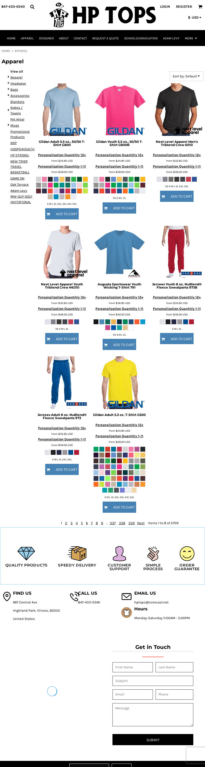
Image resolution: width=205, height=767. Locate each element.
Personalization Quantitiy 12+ (62, 155)
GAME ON (17, 178)
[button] (32, 7)
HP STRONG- (20, 155)
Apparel (16, 77)
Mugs (14, 125)
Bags (14, 89)
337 (113, 523)
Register (184, 7)
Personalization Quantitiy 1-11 (62, 166)
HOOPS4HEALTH (22, 149)
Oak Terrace (19, 184)
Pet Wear (17, 119)
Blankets (17, 102)
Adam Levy (18, 191)
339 (131, 523)
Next (141, 523)
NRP (13, 143)
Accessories (20, 96)
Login (165, 7)
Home (6, 51)
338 (122, 523)
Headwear (18, 83)
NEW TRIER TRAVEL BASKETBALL (20, 166)
